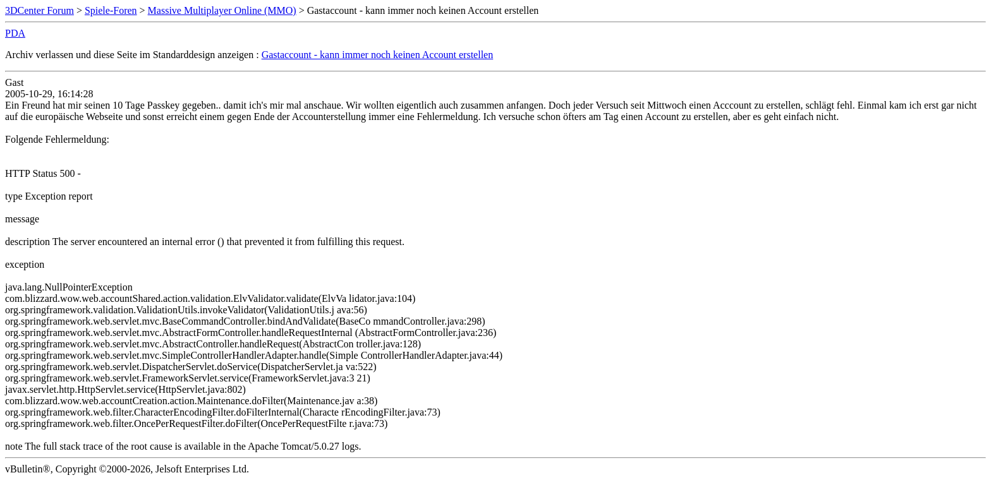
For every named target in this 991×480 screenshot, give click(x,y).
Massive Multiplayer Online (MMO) (222, 10)
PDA (15, 33)
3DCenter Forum (39, 10)
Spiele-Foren (111, 10)
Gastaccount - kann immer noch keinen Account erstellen (378, 54)
